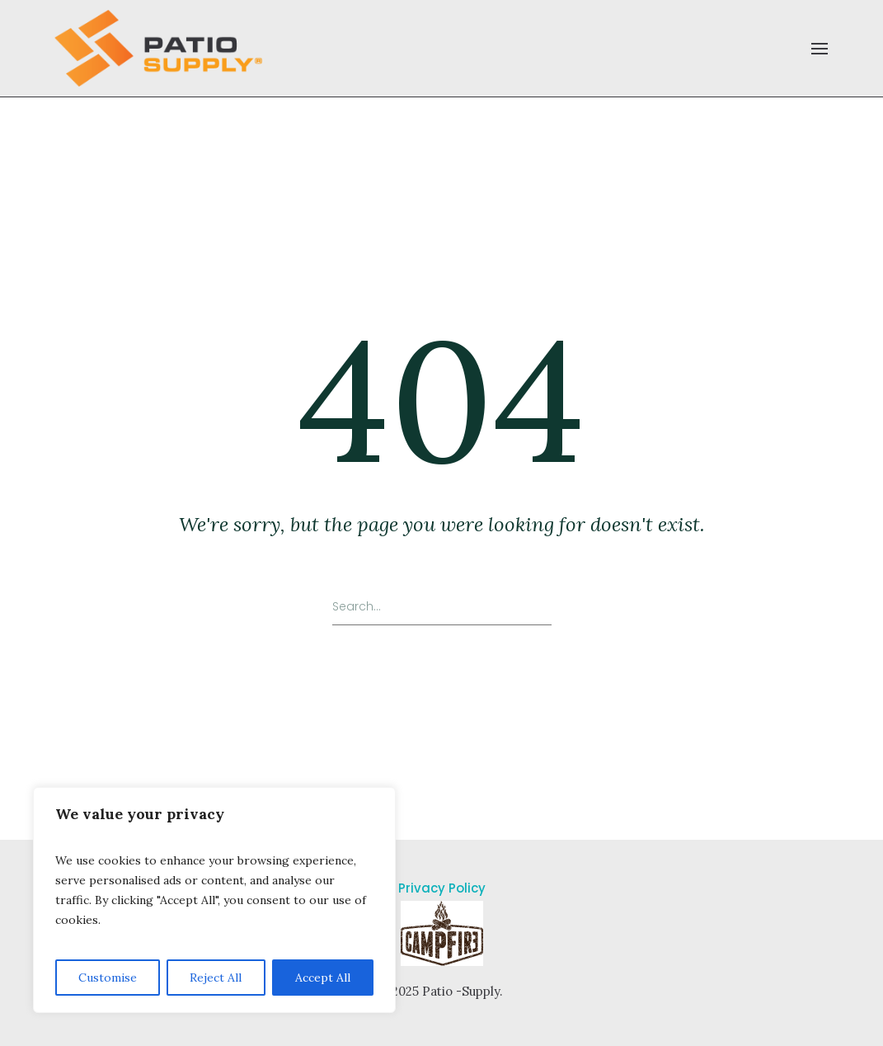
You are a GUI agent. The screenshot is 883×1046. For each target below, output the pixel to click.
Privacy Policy (442, 888)
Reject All (216, 977)
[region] (214, 900)
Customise (107, 977)
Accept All (322, 977)
